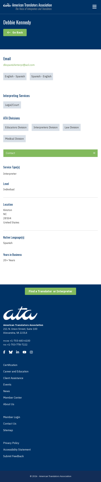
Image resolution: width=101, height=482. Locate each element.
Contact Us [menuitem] (9, 423)
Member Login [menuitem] (11, 417)
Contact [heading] (10, 153)
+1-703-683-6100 (20, 340)
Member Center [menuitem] (12, 397)
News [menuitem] (6, 391)
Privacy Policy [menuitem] (11, 443)
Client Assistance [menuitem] (13, 378)
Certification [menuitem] (10, 365)
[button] (94, 153)
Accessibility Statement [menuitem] (17, 449)
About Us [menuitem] (8, 404)
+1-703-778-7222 (17, 344)
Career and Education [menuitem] (15, 371)
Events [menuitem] (7, 384)
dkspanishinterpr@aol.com (19, 65)
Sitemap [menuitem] (8, 430)
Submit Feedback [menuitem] (13, 456)
